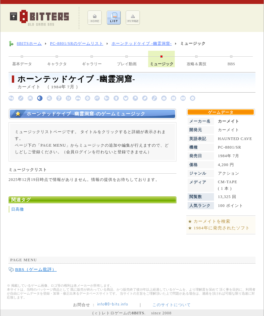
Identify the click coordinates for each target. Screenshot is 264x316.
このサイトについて (171, 304)
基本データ (22, 64)
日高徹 (17, 209)
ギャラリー (92, 64)
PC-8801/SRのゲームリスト (76, 43)
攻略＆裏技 (196, 64)
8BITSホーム (29, 43)
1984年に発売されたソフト (222, 227)
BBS (231, 64)
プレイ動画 (127, 64)
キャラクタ (57, 64)
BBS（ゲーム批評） (36, 269)
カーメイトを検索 (212, 221)
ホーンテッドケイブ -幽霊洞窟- (142, 43)
